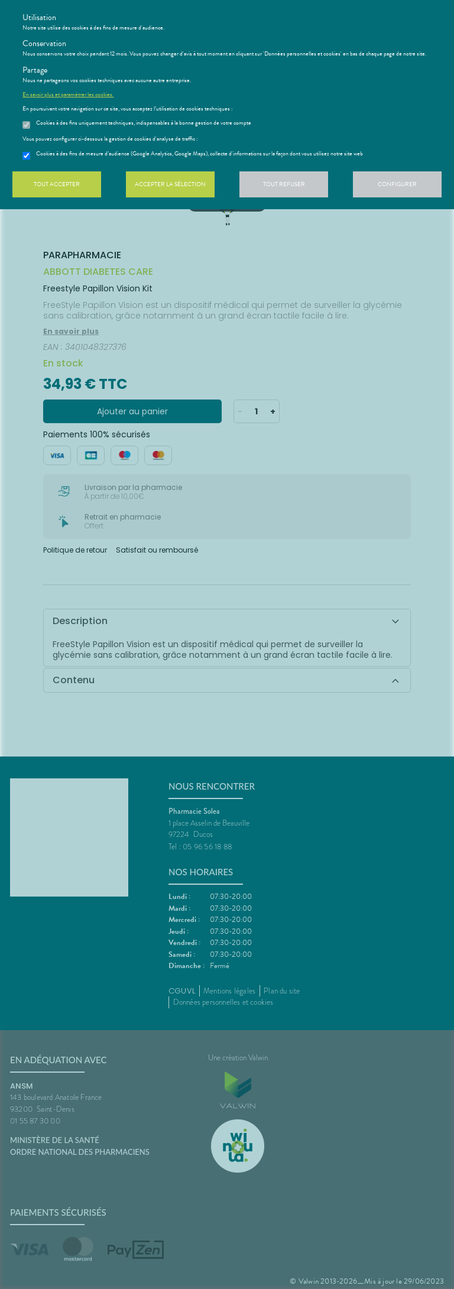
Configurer (397, 184)
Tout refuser (284, 184)
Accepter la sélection (170, 184)
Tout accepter (57, 184)
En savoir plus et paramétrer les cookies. (68, 94)
